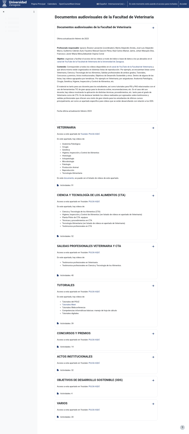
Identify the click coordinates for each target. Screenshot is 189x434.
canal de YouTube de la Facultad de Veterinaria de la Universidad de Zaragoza (96, 62)
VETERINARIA (71, 128)
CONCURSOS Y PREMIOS (79, 334)
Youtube (89, 134)
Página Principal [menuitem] (38, 4)
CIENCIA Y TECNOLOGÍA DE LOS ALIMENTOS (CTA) (96, 196)
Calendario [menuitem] (52, 4)
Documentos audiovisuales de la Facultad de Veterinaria (99, 27)
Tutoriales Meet (74, 306)
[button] (111, 4)
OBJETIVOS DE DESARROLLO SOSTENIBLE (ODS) (95, 381)
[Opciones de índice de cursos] (34, 11)
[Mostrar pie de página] (182, 427)
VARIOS (67, 405)
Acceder (183, 4)
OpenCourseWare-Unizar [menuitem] (69, 4)
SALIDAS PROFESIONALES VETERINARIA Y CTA (94, 247)
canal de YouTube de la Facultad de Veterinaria (136, 67)
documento (74, 179)
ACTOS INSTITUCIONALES (79, 358)
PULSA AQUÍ (99, 134)
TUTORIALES (70, 286)
